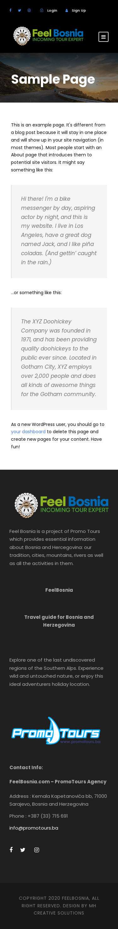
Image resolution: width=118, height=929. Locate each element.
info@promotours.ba (33, 828)
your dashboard (28, 431)
